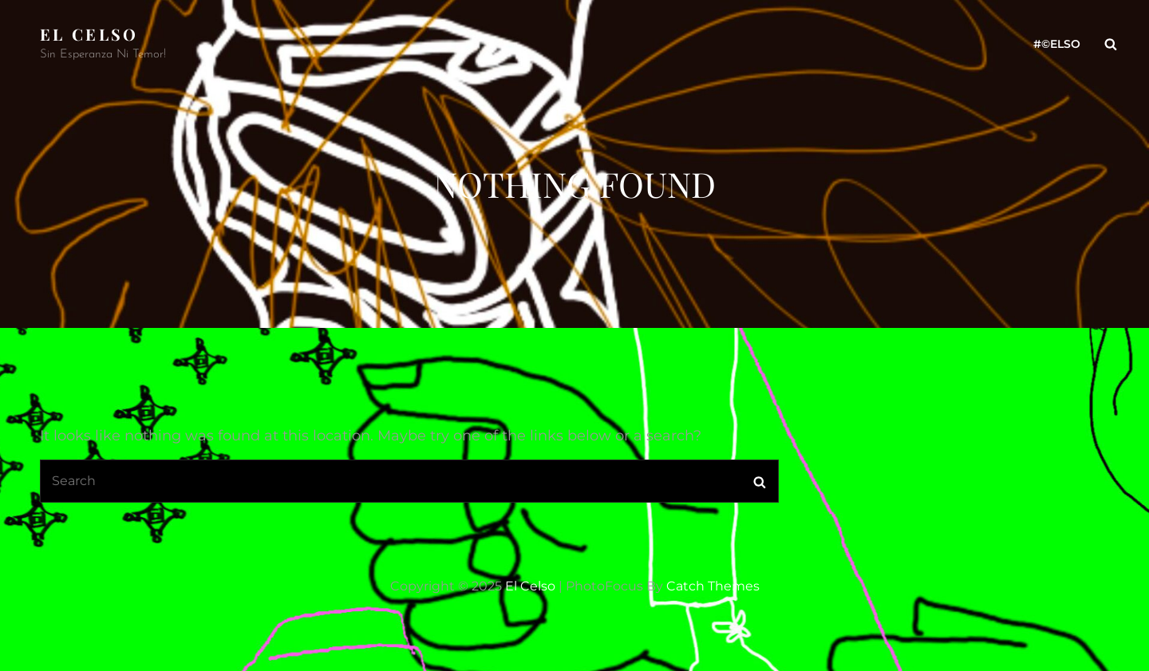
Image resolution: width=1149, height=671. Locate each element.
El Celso (89, 34)
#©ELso (1056, 44)
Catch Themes (713, 586)
